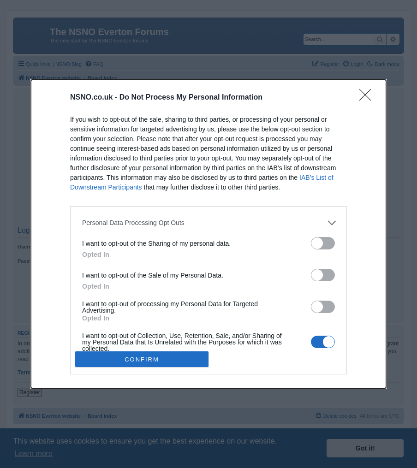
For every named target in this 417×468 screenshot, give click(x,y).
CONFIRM (142, 359)
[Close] (368, 98)
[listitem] (208, 223)
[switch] (323, 243)
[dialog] (208, 234)
